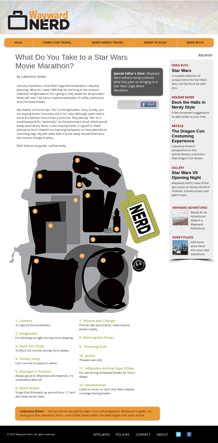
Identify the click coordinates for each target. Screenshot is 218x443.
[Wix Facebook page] (189, 434)
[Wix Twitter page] (178, 434)
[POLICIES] (122, 434)
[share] (148, 104)
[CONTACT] (142, 434)
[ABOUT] (162, 434)
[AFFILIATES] (101, 434)
